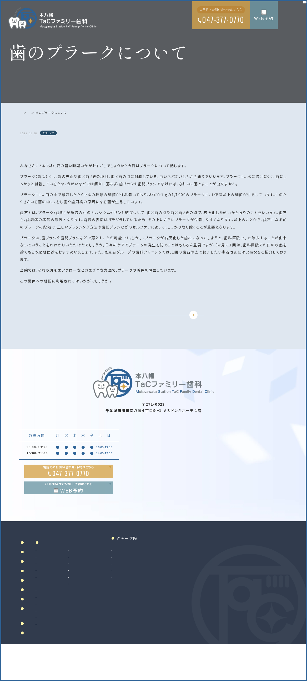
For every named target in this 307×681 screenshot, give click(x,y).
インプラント (94, 638)
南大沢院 (185, 585)
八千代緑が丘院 (190, 599)
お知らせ (41, 113)
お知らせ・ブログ (42, 654)
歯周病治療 (93, 592)
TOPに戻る (149, 324)
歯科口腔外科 (95, 624)
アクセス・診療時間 (44, 619)
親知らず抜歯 (95, 631)
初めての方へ (38, 609)
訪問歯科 (133, 605)
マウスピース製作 (139, 592)
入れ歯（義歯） (95, 599)
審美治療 (133, 578)
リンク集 (34, 664)
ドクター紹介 (38, 590)
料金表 (32, 629)
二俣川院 (185, 592)
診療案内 (95, 570)
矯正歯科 (92, 645)
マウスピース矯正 (98, 651)
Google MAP (263, 535)
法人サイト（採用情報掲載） (198, 605)
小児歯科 (92, 605)
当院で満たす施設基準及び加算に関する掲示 (44, 642)
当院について (38, 580)
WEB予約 (264, 18)
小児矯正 (92, 658)
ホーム (25, 113)
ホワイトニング (137, 585)
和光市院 (185, 578)
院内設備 (34, 600)
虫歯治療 (92, 578)
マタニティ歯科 (137, 599)
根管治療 (92, 585)
